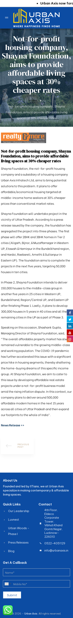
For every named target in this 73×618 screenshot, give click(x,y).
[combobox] (7, 583)
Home (33, 100)
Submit (12, 595)
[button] (12, 425)
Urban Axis (30, 613)
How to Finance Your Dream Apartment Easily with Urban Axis (17, 445)
